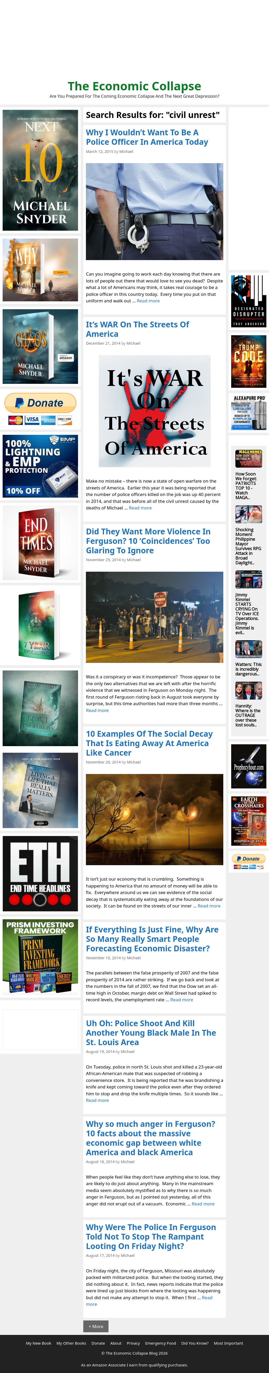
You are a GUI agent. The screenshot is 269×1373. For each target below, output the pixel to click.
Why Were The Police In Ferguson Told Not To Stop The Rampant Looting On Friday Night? (151, 1236)
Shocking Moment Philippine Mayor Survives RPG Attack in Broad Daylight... (248, 546)
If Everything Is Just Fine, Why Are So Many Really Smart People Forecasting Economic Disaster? (152, 939)
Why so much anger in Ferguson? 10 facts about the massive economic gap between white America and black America (150, 1138)
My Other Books (71, 1343)
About (116, 1343)
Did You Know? (195, 1343)
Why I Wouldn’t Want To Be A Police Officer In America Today (147, 137)
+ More (96, 1326)
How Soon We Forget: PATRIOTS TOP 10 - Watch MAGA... (246, 486)
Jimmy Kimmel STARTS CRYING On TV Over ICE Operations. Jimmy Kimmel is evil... (247, 613)
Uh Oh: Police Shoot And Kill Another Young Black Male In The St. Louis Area (151, 1032)
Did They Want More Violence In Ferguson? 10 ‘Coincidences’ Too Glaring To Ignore (148, 541)
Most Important (228, 1343)
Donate (98, 1343)
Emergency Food (160, 1343)
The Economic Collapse (134, 86)
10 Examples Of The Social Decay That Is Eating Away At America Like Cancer (149, 743)
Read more (148, 301)
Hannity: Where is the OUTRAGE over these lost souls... (247, 715)
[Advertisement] (134, 42)
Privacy (133, 1343)
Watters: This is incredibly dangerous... (248, 669)
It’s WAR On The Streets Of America (137, 329)
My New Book (38, 1343)
